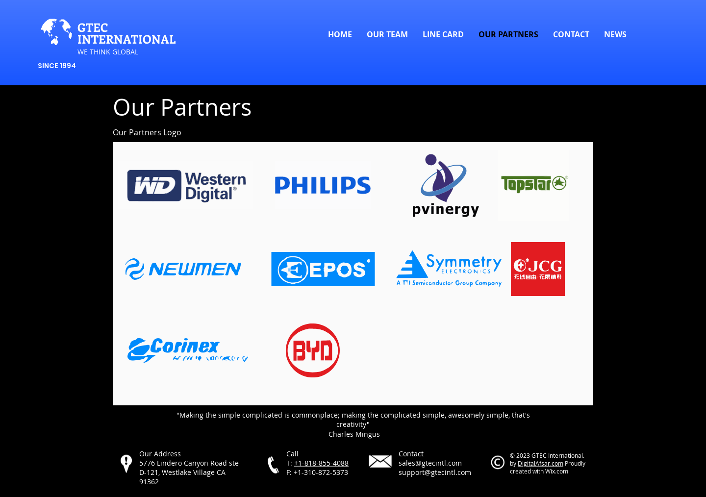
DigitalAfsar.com (540, 463)
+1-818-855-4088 (321, 463)
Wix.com (556, 471)
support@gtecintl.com (435, 472)
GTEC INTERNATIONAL (126, 33)
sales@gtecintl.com (430, 463)
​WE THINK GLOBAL (107, 51)
